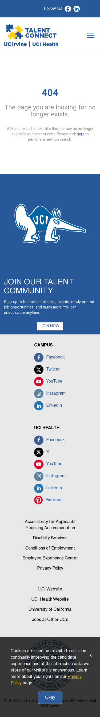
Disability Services (50, 538)
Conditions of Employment (50, 548)
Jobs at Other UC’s (50, 620)
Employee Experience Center (50, 558)
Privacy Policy (50, 568)
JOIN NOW (50, 326)
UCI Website (50, 589)
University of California (50, 610)
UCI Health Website (50, 599)
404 (50, 92)
